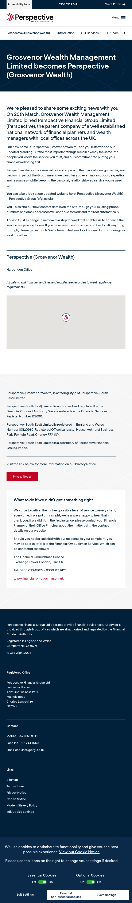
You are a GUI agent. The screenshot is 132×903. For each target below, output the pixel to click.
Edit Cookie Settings (20, 811)
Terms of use (15, 786)
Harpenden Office (66, 269)
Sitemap (12, 779)
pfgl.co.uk (45, 198)
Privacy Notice (16, 792)
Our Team (112, 33)
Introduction (65, 33)
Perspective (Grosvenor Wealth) (100, 193)
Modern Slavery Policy (22, 805)
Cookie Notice (16, 799)
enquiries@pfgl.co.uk (29, 750)
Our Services (90, 33)
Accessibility (19, 4)
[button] (66, 317)
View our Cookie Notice (79, 851)
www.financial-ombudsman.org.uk (39, 578)
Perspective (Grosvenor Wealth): (29, 33)
